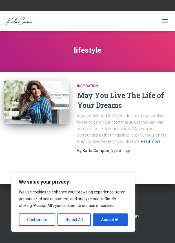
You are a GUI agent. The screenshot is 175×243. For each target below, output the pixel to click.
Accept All (110, 219)
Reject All (74, 219)
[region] (73, 202)
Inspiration (87, 86)
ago (121, 150)
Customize (37, 219)
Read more (150, 141)
